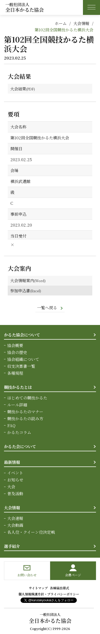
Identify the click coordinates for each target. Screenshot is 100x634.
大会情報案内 (22, 280)
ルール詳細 (17, 405)
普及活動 (15, 494)
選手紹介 (12, 546)
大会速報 (15, 518)
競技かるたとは (18, 387)
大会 (11, 487)
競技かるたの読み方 (25, 419)
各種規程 (15, 373)
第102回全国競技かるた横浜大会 (64, 29)
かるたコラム (19, 432)
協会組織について (23, 359)
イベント (15, 473)
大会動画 (15, 525)
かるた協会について (22, 335)
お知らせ (15, 480)
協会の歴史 (17, 352)
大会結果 (18, 88)
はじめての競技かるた (27, 398)
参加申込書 (20, 290)
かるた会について (20, 446)
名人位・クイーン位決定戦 (31, 532)
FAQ (11, 425)
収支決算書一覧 (21, 366)
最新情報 (12, 462)
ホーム (61, 23)
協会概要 (15, 345)
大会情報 (81, 23)
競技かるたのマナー (25, 412)
